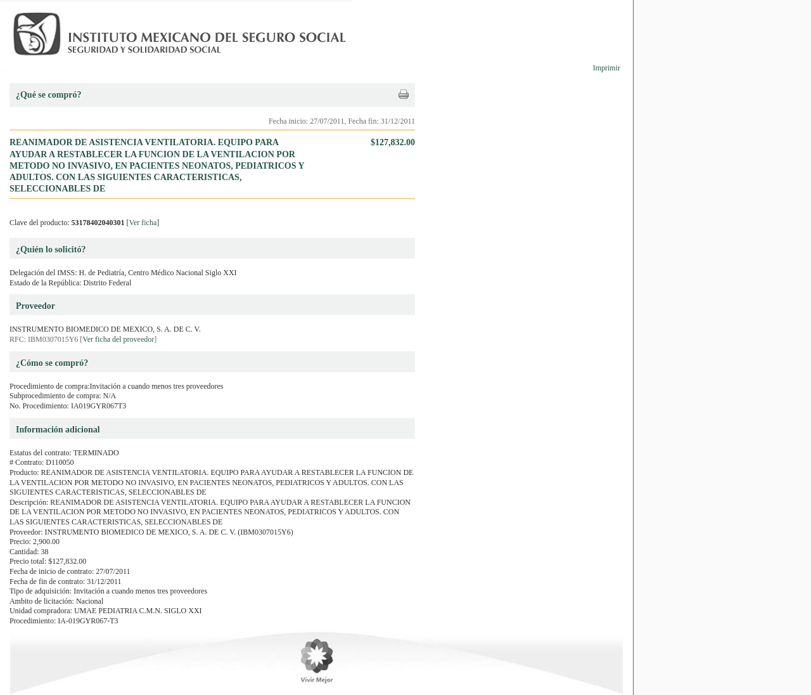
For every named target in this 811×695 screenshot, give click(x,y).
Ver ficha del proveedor (118, 339)
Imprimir (606, 67)
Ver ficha (143, 222)
